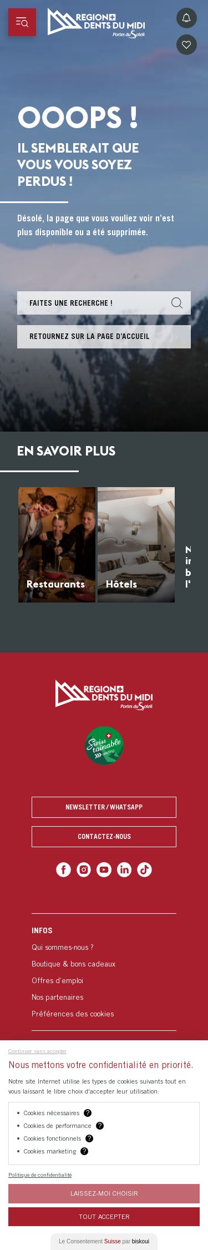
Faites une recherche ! (71, 302)
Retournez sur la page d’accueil (89, 336)
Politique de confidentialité (40, 1174)
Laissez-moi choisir (104, 1193)
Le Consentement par (104, 1241)
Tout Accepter (104, 1216)
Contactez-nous (104, 836)
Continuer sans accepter (37, 1050)
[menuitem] (104, 971)
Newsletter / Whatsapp (104, 807)
